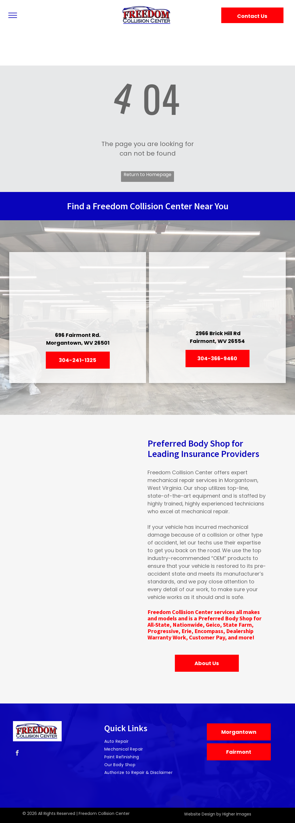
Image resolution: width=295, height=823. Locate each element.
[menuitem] (145, 741)
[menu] (12, 15)
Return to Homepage (147, 174)
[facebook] (17, 754)
